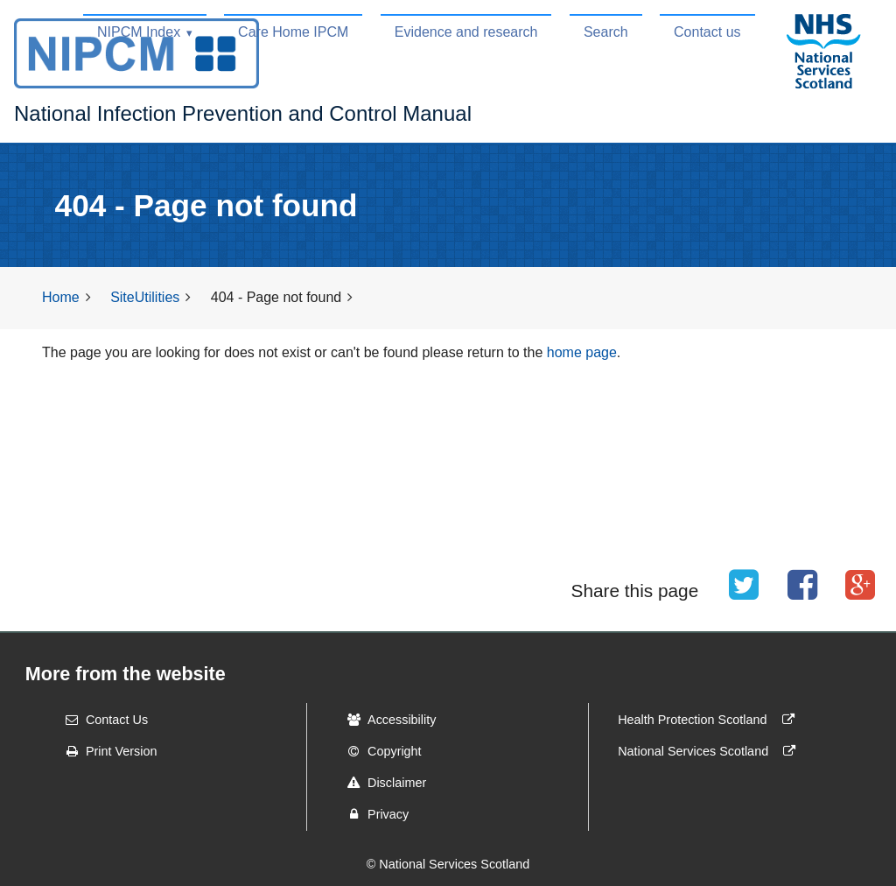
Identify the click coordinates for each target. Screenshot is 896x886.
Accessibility (386, 720)
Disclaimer (381, 783)
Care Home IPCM (293, 32)
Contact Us (101, 720)
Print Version (106, 751)
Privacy (372, 814)
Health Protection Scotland (710, 720)
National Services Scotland (710, 751)
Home (61, 297)
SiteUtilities (144, 297)
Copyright (379, 751)
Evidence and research (466, 32)
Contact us (707, 32)
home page (582, 352)
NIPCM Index (138, 32)
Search (606, 32)
